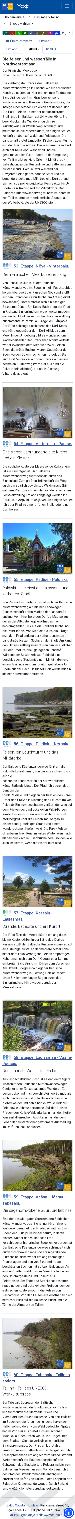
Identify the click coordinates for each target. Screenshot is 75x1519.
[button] (69, 1513)
